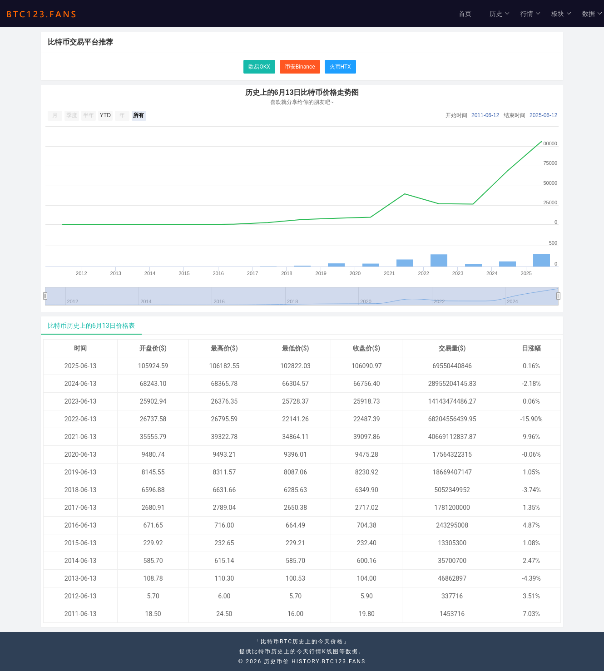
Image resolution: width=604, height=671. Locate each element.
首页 (465, 13)
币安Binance (300, 67)
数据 (592, 13)
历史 (500, 13)
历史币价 (276, 661)
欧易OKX (259, 67)
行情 (530, 13)
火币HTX (340, 67)
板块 (561, 13)
